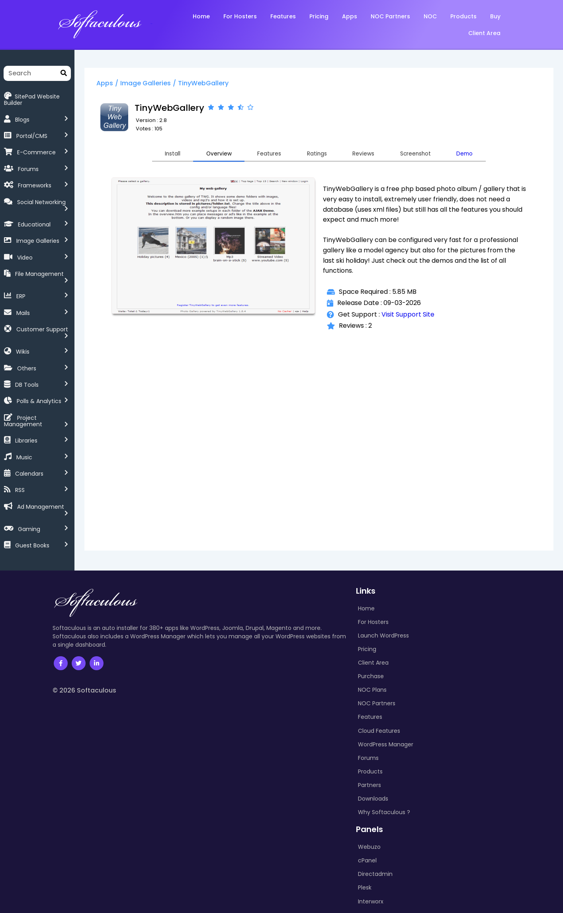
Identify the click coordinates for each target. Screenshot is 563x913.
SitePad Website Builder (42, 96)
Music (24, 427)
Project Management (46, 393)
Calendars (29, 443)
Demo (500, 156)
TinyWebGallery (226, 85)
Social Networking (41, 196)
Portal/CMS (31, 130)
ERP (20, 278)
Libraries (26, 410)
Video (25, 245)
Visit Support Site (418, 318)
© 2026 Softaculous (84, 654)
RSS (20, 460)
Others (26, 344)
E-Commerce (36, 146)
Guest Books (32, 509)
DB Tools (27, 360)
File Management (39, 262)
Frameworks (34, 179)
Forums (28, 163)
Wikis (22, 328)
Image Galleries (37, 228)
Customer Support (42, 311)
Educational (34, 212)
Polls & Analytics (39, 377)
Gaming (29, 493)
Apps (127, 85)
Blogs (22, 113)
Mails (23, 295)
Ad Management (40, 476)
